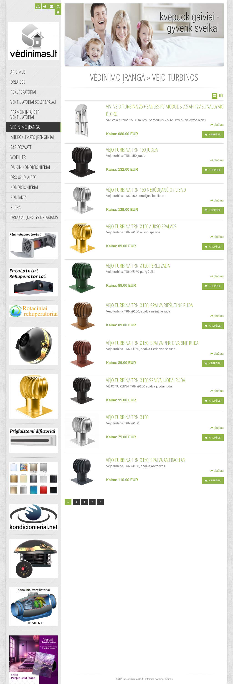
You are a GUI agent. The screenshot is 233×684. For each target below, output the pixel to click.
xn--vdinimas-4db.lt (133, 679)
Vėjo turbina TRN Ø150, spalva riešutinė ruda (149, 305)
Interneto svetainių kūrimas (159, 679)
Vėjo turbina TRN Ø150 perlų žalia (138, 265)
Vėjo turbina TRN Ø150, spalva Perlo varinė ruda (152, 342)
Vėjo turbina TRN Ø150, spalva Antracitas (145, 460)
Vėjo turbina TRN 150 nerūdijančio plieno (146, 189)
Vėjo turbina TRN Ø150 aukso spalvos (141, 226)
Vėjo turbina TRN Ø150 (127, 417)
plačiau (217, 124)
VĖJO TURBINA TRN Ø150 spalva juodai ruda (145, 380)
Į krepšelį (213, 134)
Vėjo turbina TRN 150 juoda (132, 149)
